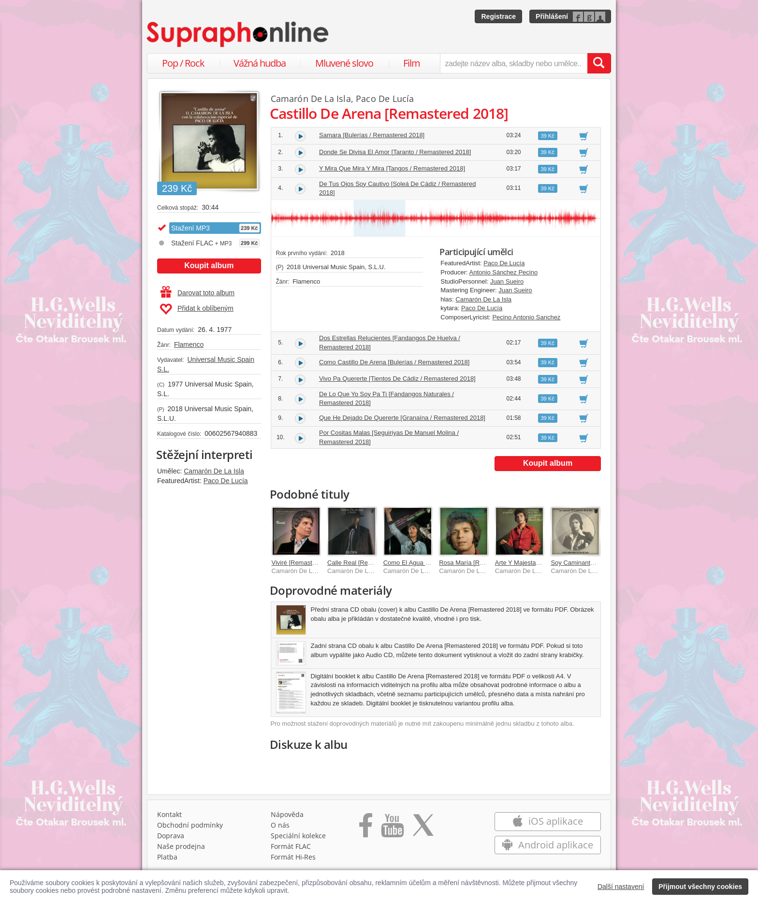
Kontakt (169, 814)
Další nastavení (621, 886)
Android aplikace (547, 844)
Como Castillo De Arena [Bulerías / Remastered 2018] (394, 362)
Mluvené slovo (344, 63)
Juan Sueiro (507, 281)
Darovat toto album (197, 293)
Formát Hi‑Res (293, 856)
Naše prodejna (181, 846)
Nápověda (287, 814)
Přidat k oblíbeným (196, 309)
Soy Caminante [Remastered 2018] (600, 562)
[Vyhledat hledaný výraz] (599, 63)
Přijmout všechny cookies (700, 886)
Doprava (170, 835)
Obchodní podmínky (190, 825)
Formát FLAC (291, 846)
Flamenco (189, 344)
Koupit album (208, 265)
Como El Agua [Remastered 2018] (431, 562)
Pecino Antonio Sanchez (526, 317)
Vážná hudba (259, 63)
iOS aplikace (547, 821)
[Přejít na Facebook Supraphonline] (365, 829)
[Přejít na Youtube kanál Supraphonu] (392, 829)
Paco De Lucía (226, 481)
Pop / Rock (183, 63)
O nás (280, 825)
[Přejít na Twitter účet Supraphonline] (423, 829)
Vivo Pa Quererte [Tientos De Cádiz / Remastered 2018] (397, 378)
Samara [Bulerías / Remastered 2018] (371, 135)
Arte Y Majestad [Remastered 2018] (545, 562)
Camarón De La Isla (214, 471)
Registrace (498, 16)
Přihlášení (552, 16)
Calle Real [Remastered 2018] (369, 562)
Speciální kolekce (298, 835)
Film (411, 63)
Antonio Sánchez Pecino (503, 272)
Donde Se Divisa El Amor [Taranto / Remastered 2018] (395, 152)
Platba (167, 856)
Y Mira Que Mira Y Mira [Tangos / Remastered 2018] (392, 168)
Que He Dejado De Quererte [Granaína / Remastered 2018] (402, 417)
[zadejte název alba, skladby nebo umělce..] (513, 63)
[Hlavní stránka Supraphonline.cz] (238, 34)
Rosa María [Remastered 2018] (482, 562)
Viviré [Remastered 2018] (307, 562)
